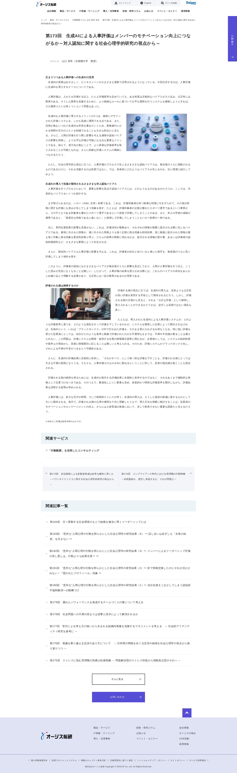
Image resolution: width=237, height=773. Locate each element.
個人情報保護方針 (39, 760)
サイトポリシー (177, 760)
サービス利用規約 (197, 760)
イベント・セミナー (167, 11)
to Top (186, 712)
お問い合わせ (232, 45)
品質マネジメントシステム (64, 760)
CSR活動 (184, 738)
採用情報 (185, 11)
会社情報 (51, 11)
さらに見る (117, 679)
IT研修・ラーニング (89, 11)
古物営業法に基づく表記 (121, 760)
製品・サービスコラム (59, 20)
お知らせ (148, 11)
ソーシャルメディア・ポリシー (151, 760)
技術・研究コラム (131, 11)
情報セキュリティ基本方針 (93, 760)
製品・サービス (68, 11)
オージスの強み (187, 733)
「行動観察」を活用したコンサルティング (72, 450)
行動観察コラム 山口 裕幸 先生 (86, 20)
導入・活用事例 (111, 11)
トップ (44, 20)
